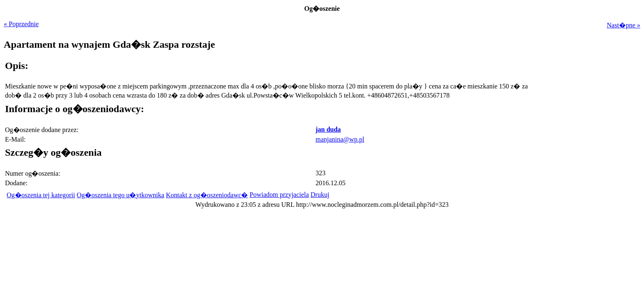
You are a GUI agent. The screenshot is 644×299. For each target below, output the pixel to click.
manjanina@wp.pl (340, 139)
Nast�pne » (623, 25)
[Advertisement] (588, 120)
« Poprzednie (21, 23)
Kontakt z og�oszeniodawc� (207, 195)
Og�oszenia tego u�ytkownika (120, 195)
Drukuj (320, 194)
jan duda (328, 129)
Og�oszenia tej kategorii (41, 195)
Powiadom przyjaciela (279, 194)
